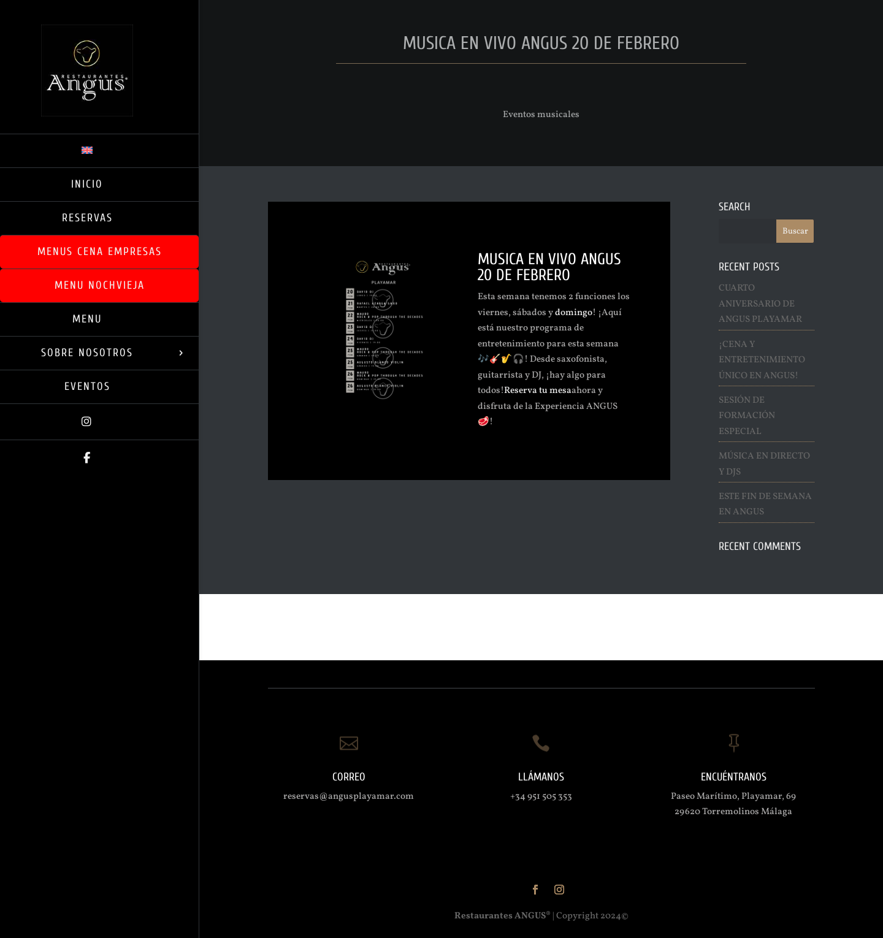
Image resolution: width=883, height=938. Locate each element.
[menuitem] (99, 150)
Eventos (87, 386)
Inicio (87, 184)
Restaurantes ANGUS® (502, 916)
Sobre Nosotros (87, 352)
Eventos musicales (541, 115)
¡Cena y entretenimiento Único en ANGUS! (762, 360)
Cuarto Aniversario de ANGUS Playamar (760, 304)
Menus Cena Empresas (99, 251)
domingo (573, 313)
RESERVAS (87, 218)
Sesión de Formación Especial (747, 416)
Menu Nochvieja (100, 285)
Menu (87, 319)
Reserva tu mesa (537, 390)
